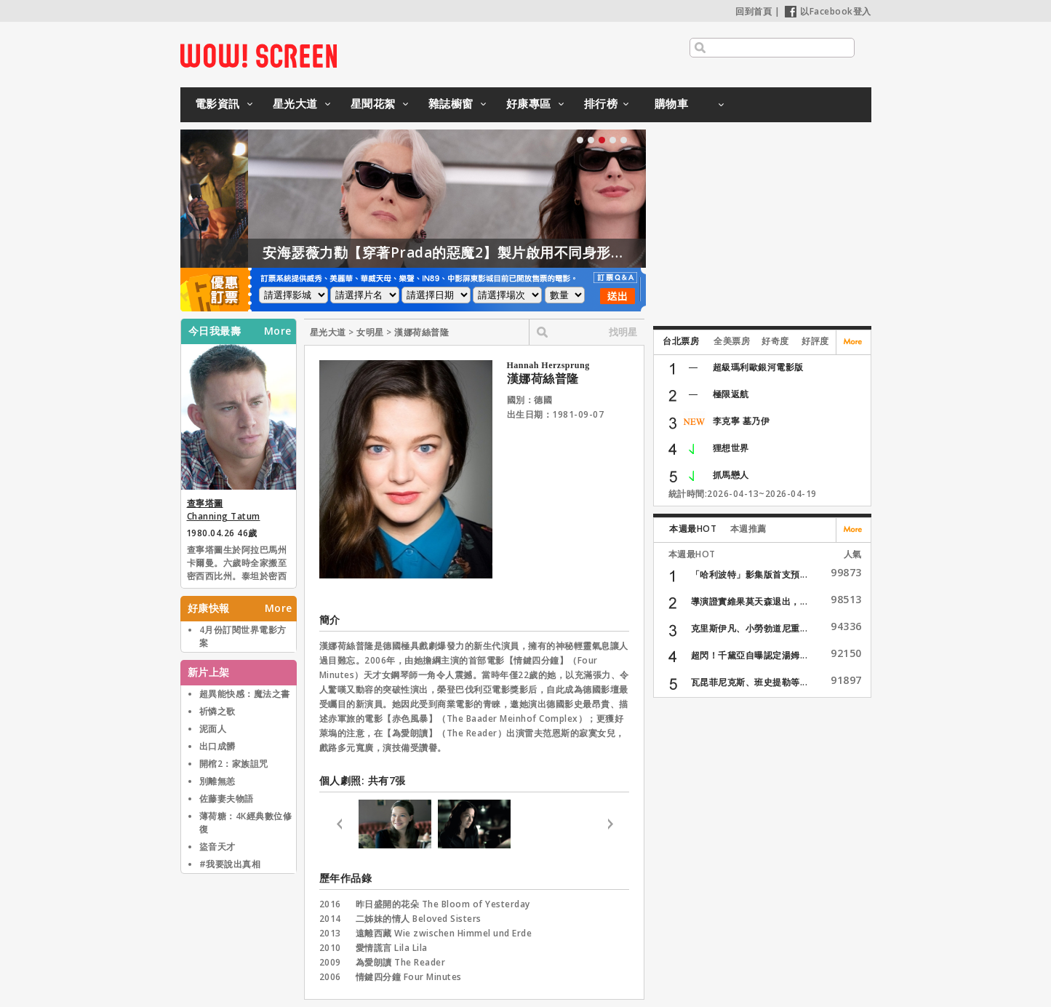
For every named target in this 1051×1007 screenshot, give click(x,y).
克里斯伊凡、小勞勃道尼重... (749, 628)
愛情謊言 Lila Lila (392, 948)
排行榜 (601, 103)
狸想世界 (731, 448)
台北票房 (681, 341)
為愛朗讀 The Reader (401, 962)
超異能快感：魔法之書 (244, 694)
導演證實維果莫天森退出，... (749, 601)
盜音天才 (217, 846)
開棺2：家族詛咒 (233, 763)
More (278, 331)
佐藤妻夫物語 (226, 798)
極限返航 (731, 394)
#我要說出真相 (230, 864)
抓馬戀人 (731, 475)
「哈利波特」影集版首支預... (749, 574)
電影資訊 (217, 103)
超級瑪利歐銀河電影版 (758, 367)
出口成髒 (217, 746)
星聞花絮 (373, 103)
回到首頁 (753, 11)
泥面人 (213, 729)
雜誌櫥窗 (450, 103)
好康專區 (528, 103)
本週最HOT (692, 528)
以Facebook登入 (828, 11)
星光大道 (295, 103)
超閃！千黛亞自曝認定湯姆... (749, 655)
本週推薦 (748, 528)
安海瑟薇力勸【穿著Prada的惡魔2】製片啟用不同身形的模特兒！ (509, 252)
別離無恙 (217, 781)
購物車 (672, 103)
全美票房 (732, 341)
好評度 (815, 341)
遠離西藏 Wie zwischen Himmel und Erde (444, 933)
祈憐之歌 (217, 711)
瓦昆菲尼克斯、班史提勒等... (749, 682)
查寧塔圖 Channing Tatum (223, 509)
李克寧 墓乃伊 (741, 421)
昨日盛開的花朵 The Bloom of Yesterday (443, 904)
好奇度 (775, 341)
